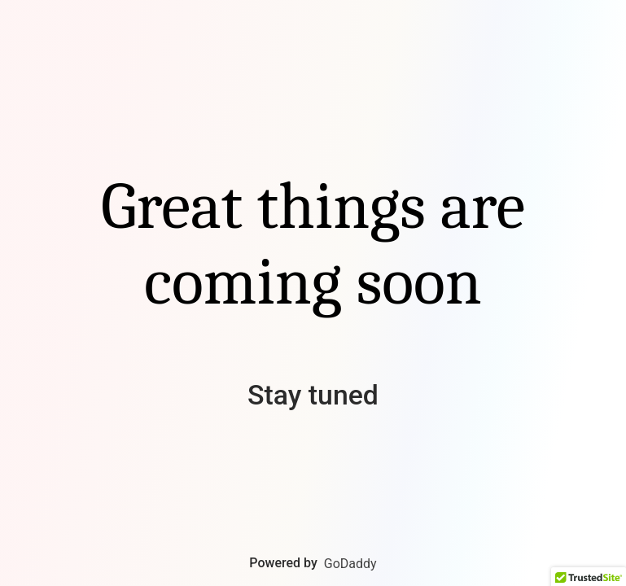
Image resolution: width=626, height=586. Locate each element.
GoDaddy (350, 563)
